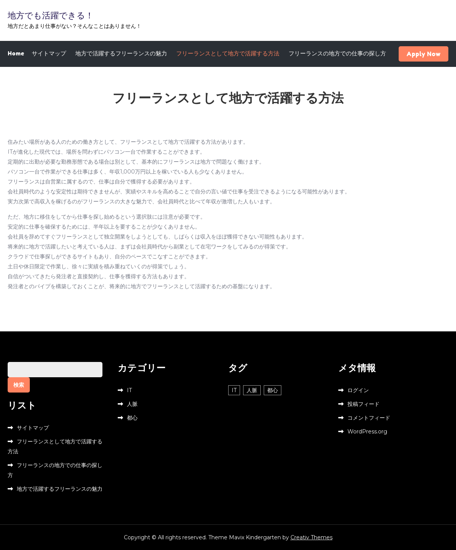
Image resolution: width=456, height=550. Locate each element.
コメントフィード (368, 417)
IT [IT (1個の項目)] (234, 390)
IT (129, 390)
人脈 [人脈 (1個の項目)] (252, 390)
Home (16, 53)
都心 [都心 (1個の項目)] (272, 390)
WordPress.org (367, 431)
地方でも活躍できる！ (51, 15)
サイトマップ (49, 53)
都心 (132, 417)
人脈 (132, 404)
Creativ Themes (311, 537)
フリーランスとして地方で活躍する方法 (227, 53)
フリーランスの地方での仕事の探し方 (337, 53)
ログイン (358, 390)
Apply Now (423, 54)
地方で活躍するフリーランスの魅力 (121, 53)
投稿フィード (363, 404)
